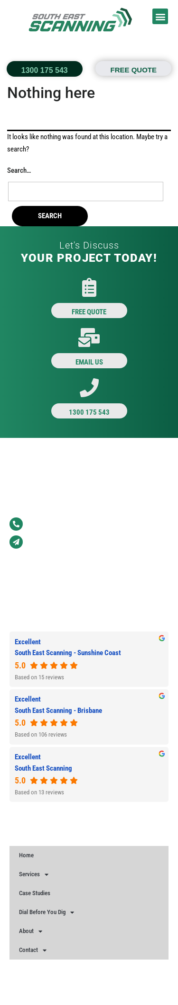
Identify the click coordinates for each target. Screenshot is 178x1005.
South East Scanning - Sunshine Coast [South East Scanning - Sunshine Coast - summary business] (68, 653)
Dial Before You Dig (46, 912)
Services (33, 874)
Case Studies (34, 893)
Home (26, 855)
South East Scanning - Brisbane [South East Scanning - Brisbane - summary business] (58, 710)
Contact (33, 950)
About (30, 931)
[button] (160, 16)
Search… (19, 170)
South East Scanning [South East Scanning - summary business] (43, 768)
